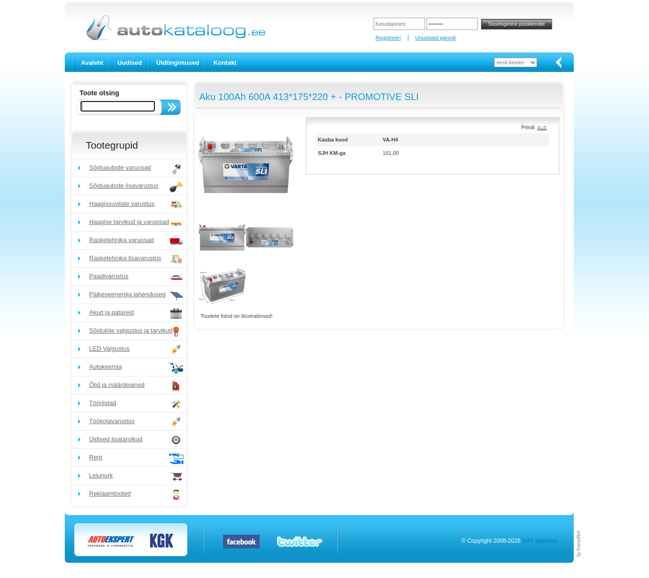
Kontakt (224, 62)
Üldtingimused (177, 62)
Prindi (528, 127)
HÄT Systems (539, 540)
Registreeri (388, 38)
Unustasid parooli (435, 38)
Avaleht (92, 62)
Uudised (129, 62)
